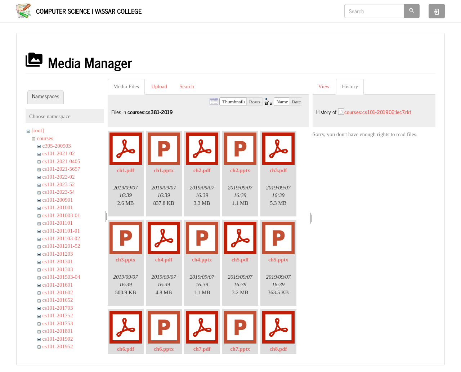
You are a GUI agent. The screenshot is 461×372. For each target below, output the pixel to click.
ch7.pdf (202, 349)
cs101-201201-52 (61, 246)
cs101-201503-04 (61, 277)
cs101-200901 (57, 200)
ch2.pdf (202, 170)
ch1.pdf (125, 170)
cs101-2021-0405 (61, 161)
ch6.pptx (164, 349)
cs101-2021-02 (58, 153)
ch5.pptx (278, 260)
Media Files (126, 86)
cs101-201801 (57, 331)
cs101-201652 (57, 300)
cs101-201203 (57, 254)
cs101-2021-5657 (61, 169)
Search (186, 86)
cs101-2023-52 (58, 184)
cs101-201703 (57, 308)
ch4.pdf (164, 260)
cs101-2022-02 (58, 177)
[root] (38, 130)
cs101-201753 (57, 323)
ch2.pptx (240, 170)
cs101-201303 (57, 269)
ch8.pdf (278, 349)
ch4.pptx (202, 260)
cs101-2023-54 (58, 192)
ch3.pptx (125, 260)
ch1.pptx (164, 170)
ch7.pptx (240, 349)
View (324, 86)
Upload (159, 86)
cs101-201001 (57, 207)
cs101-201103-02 (61, 238)
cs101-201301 (57, 261)
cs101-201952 (57, 346)
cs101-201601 (57, 285)
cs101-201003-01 (61, 215)
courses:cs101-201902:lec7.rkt (377, 111)
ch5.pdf (240, 260)
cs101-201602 (57, 292)
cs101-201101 (57, 223)
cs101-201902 (57, 339)
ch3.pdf (278, 170)
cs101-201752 (57, 315)
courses (45, 138)
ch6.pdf (125, 349)
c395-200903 (56, 146)
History (350, 86)
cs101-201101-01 (61, 231)
